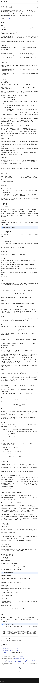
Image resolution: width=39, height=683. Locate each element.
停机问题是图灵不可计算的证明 (9, 227)
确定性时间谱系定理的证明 (8, 572)
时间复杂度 (8, 18)
